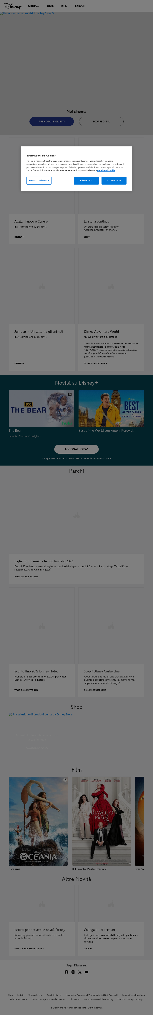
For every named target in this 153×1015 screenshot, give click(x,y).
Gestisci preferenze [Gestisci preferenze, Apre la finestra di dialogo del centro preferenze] (39, 180)
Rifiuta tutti (86, 180)
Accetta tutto (114, 180)
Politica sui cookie (106, 170)
